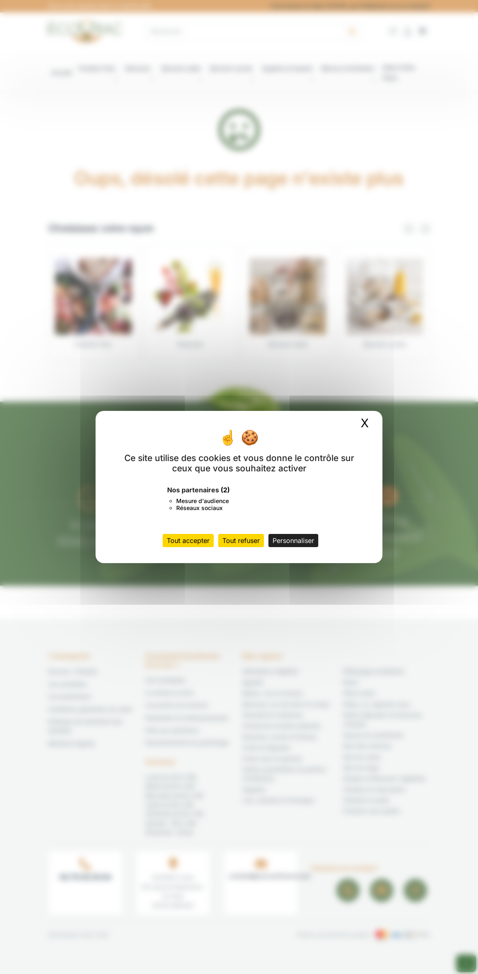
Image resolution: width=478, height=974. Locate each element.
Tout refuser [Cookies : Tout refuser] (241, 540)
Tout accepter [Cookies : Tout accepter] (188, 540)
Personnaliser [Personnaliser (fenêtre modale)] (293, 540)
